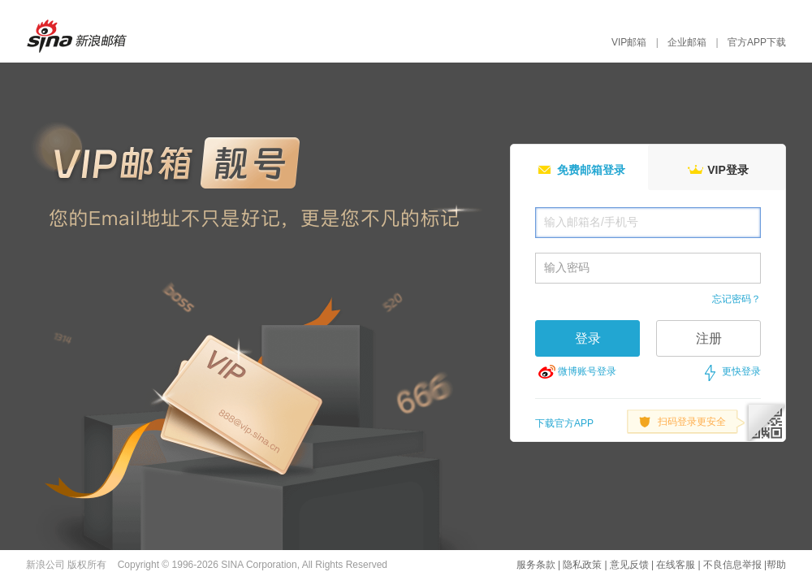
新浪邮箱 (84, 36)
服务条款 (535, 564)
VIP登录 (717, 169)
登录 (588, 338)
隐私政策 (582, 564)
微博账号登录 (587, 371)
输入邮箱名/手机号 (591, 221)
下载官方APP (564, 423)
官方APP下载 (757, 42)
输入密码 (567, 267)
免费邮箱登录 (579, 169)
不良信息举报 (732, 564)
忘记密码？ (736, 299)
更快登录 (741, 371)
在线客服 (675, 564)
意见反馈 (629, 564)
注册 (709, 338)
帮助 (776, 564)
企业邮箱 (686, 42)
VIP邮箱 (628, 42)
